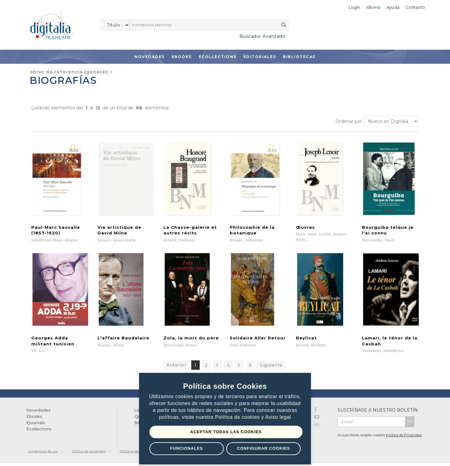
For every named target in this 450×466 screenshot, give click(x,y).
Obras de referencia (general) (69, 72)
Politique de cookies (135, 454)
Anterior (176, 368)
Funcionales (186, 448)
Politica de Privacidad (404, 438)
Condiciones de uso (43, 454)
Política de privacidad (88, 454)
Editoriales (259, 56)
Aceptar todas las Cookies (226, 431)
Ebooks (182, 56)
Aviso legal (278, 417)
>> (409, 424)
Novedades (149, 56)
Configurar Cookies (263, 448)
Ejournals (36, 425)
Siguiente (271, 368)
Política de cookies (238, 417)
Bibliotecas (299, 56)
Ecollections (218, 56)
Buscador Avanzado (262, 36)
